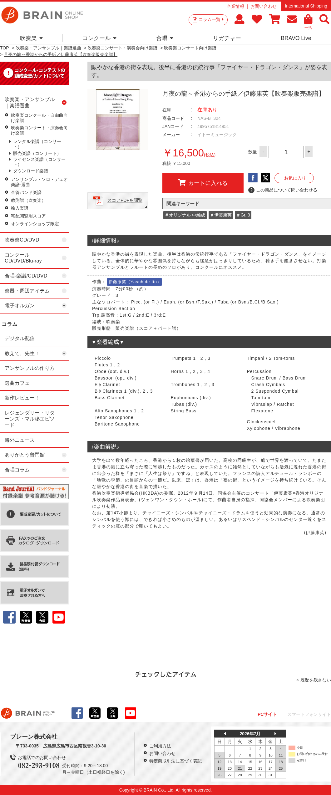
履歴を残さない (315, 679)
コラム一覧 (211, 19)
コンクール (99, 38)
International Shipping (306, 5)
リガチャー (227, 38)
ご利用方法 (160, 745)
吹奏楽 (31, 38)
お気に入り (295, 178)
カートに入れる (203, 182)
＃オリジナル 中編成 (185, 214)
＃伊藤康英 (221, 214)
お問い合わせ (263, 6)
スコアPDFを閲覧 (124, 200)
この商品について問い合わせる (282, 190)
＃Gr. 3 (243, 214)
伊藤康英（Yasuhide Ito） (135, 281)
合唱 (164, 38)
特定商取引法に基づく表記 (175, 760)
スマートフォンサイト (309, 714)
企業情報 (235, 6)
